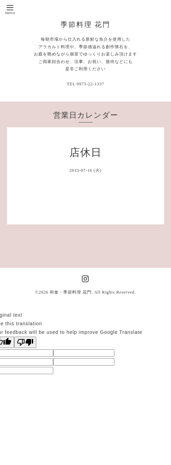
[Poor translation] (25, 342)
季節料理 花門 (85, 24)
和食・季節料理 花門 (71, 292)
